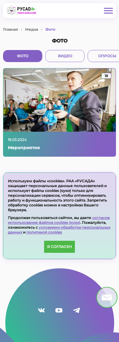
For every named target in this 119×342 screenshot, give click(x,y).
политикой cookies (44, 232)
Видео (65, 56)
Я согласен (59, 246)
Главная (10, 29)
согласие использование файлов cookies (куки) (59, 220)
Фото (22, 56)
